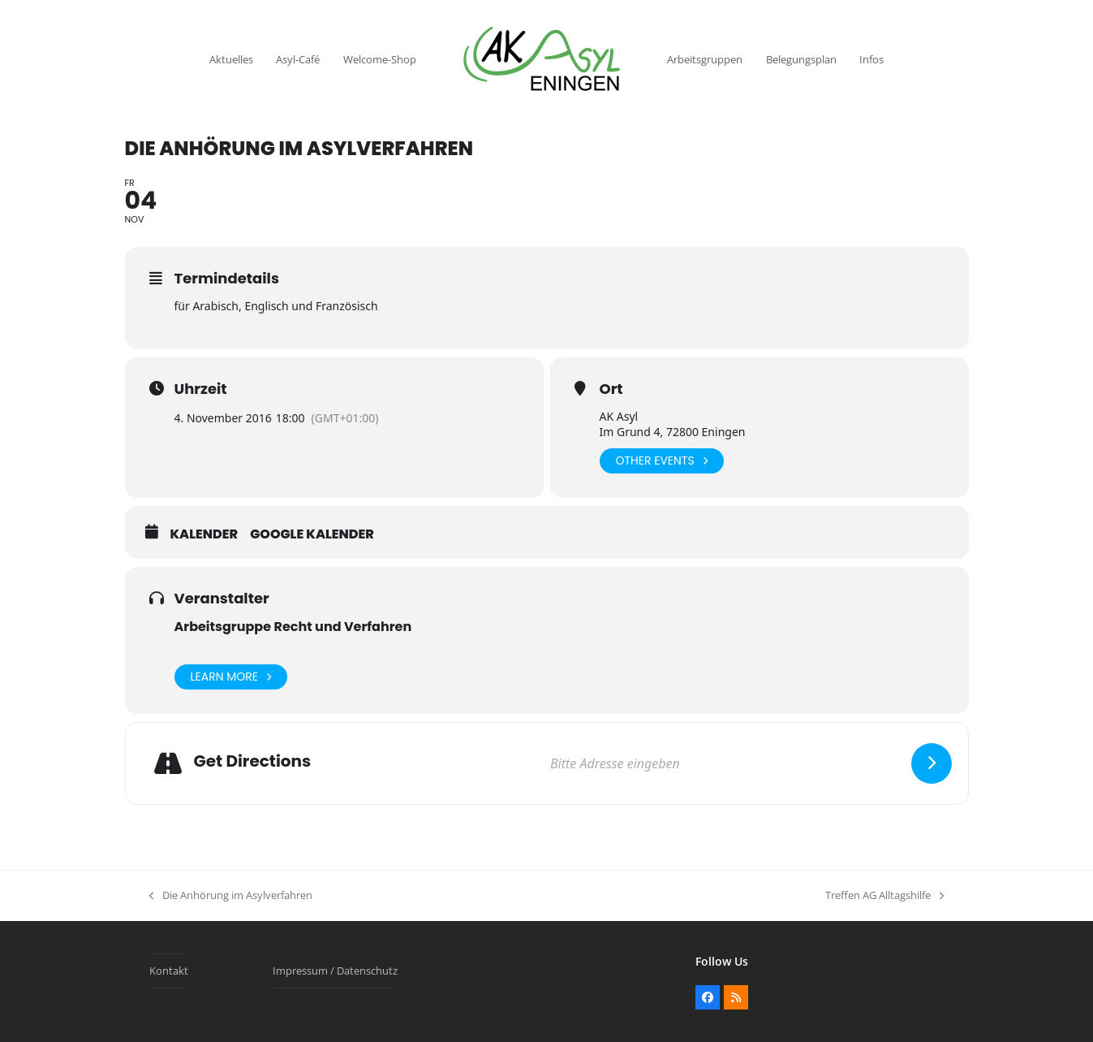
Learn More (231, 677)
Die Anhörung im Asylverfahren (230, 896)
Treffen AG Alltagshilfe (884, 896)
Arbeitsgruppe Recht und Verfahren (293, 626)
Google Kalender (312, 534)
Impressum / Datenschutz (335, 970)
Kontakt (168, 970)
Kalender (204, 534)
